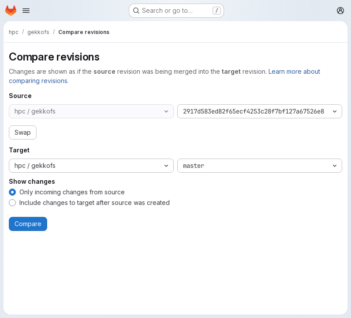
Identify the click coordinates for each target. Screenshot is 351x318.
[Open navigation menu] (26, 11)
